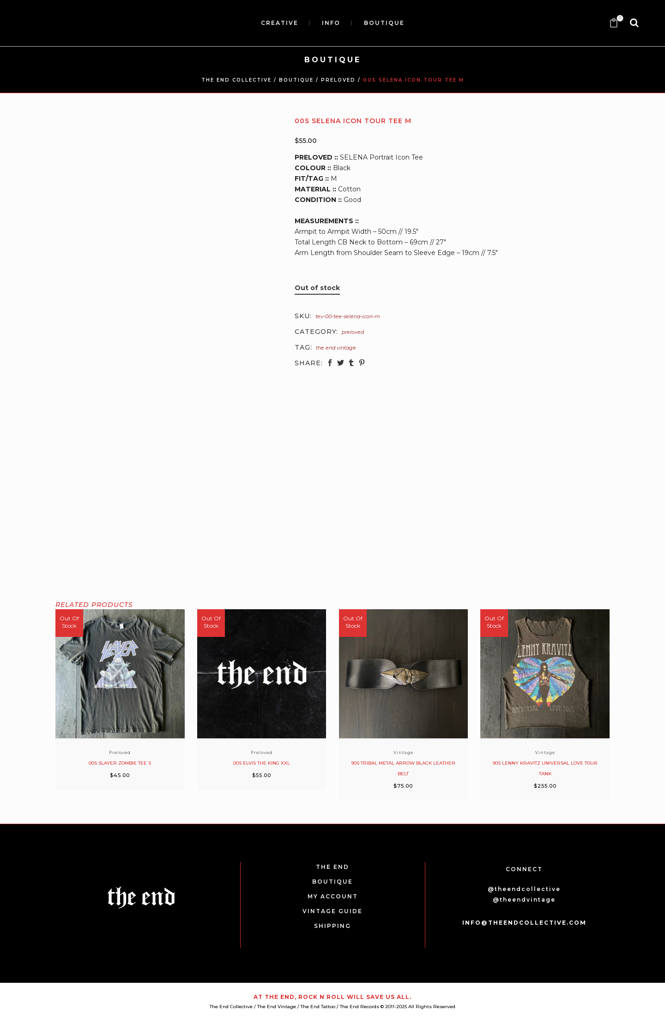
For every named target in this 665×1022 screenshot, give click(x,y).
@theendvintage (524, 899)
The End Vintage (336, 348)
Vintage (403, 752)
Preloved (338, 80)
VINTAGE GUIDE (332, 911)
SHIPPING (332, 925)
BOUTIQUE (296, 80)
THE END (332, 866)
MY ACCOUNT (333, 896)
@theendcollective (524, 888)
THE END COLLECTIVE (236, 80)
